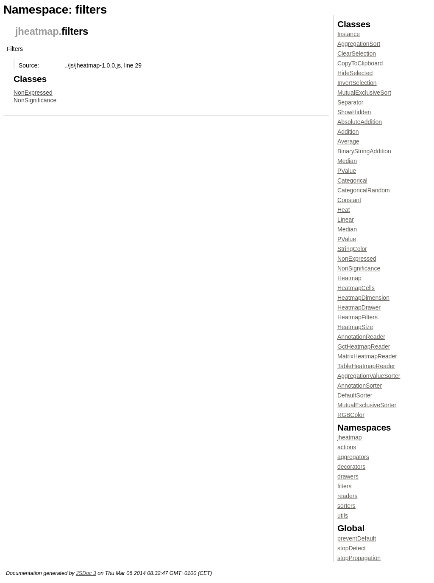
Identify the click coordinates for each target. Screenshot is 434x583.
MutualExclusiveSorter (366, 405)
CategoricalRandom (363, 190)
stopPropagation (359, 558)
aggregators (353, 456)
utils (342, 515)
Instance (348, 34)
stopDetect (351, 548)
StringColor (352, 248)
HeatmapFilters (357, 317)
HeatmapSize (355, 327)
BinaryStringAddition (364, 151)
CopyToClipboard (360, 63)
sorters (346, 505)
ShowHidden (354, 112)
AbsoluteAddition (359, 121)
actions (346, 447)
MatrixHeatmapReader (367, 356)
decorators (351, 466)
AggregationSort (358, 43)
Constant (349, 200)
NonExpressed (33, 92)
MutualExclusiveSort (364, 92)
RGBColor (350, 414)
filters (344, 486)
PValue (346, 170)
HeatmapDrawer (359, 307)
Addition (348, 131)
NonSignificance (35, 100)
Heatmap (349, 278)
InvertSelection (357, 82)
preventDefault (356, 538)
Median (347, 161)
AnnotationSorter (359, 385)
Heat (343, 209)
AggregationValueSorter (368, 375)
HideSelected (355, 73)
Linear (345, 219)
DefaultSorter (354, 395)
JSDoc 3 (86, 573)
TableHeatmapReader (366, 366)
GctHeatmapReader (363, 346)
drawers (348, 476)
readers (347, 496)
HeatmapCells (356, 287)
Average (348, 141)
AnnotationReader (361, 336)
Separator (350, 102)
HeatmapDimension (363, 297)
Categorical (352, 180)
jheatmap (37, 31)
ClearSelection (356, 53)
